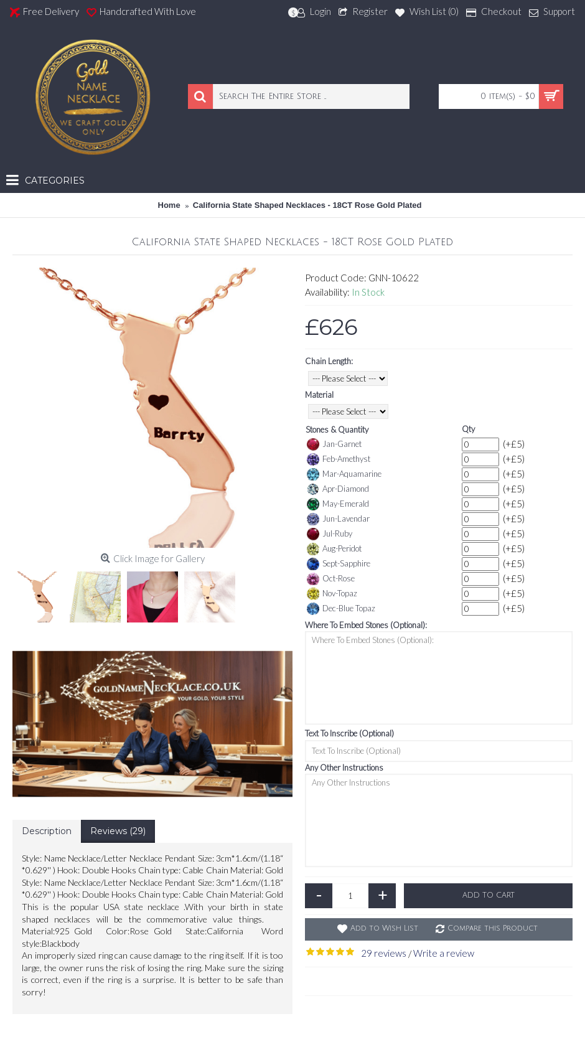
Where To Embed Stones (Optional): (366, 625)
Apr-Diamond (338, 489)
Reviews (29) (118, 831)
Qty (468, 429)
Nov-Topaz (332, 594)
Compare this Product (492, 928)
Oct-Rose (331, 579)
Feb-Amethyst (338, 459)
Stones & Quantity (337, 429)
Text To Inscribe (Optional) (349, 733)
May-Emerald (338, 504)
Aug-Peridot (334, 549)
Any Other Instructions (344, 768)
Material (319, 395)
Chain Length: (329, 361)
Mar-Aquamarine (344, 474)
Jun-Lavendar (338, 519)
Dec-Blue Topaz (341, 609)
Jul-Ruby (329, 534)
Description (47, 831)
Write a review (443, 953)
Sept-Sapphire (338, 564)
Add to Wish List (384, 928)
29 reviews (383, 953)
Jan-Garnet (334, 444)
